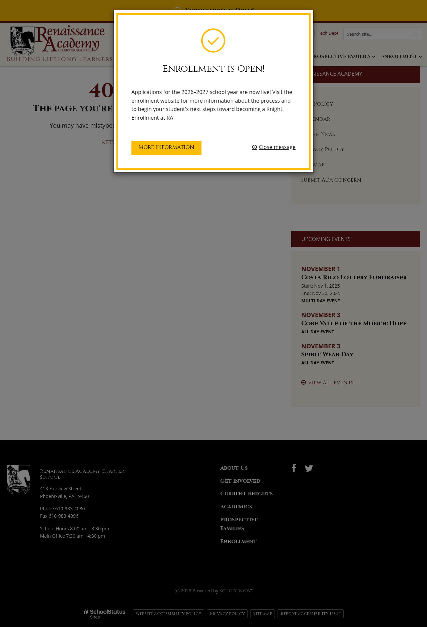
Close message (277, 147)
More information (166, 147)
